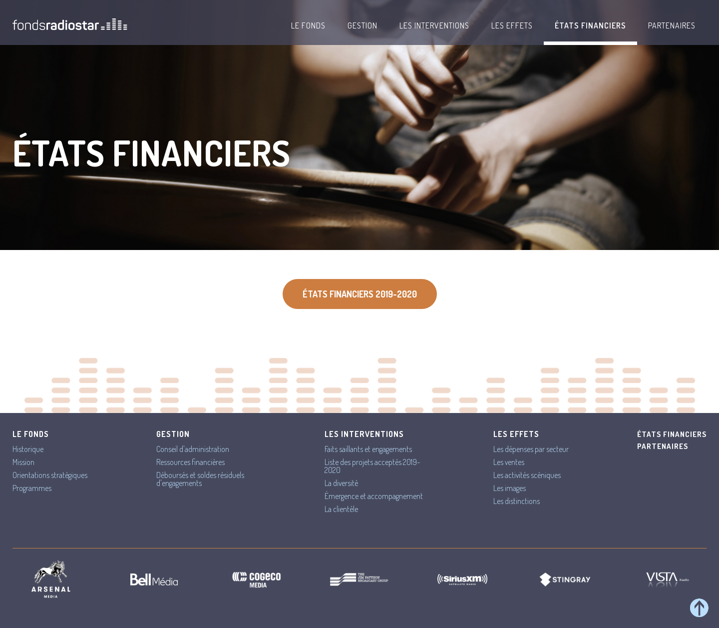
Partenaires (672, 25)
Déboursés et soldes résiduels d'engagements (200, 479)
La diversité (341, 483)
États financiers (590, 25)
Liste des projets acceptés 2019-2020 (372, 466)
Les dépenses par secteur (531, 449)
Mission (23, 462)
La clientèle (341, 509)
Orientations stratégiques (49, 475)
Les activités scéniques (527, 475)
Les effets (512, 25)
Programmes (31, 488)
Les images (509, 488)
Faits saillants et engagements (368, 449)
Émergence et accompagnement (374, 496)
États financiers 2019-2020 (360, 294)
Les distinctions (516, 501)
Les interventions (434, 25)
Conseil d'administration (192, 449)
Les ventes (508, 462)
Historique (27, 449)
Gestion (362, 25)
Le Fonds (308, 25)
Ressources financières (190, 462)
